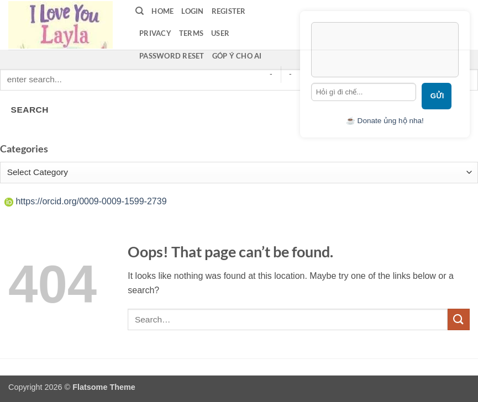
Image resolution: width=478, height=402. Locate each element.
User (220, 33)
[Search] (139, 11)
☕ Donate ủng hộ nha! (385, 121)
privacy (155, 33)
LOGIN (192, 11)
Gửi (437, 96)
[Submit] (459, 319)
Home (162, 11)
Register (229, 11)
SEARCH (30, 109)
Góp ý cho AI (237, 55)
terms (191, 33)
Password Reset (171, 55)
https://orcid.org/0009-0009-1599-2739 (85, 201)
